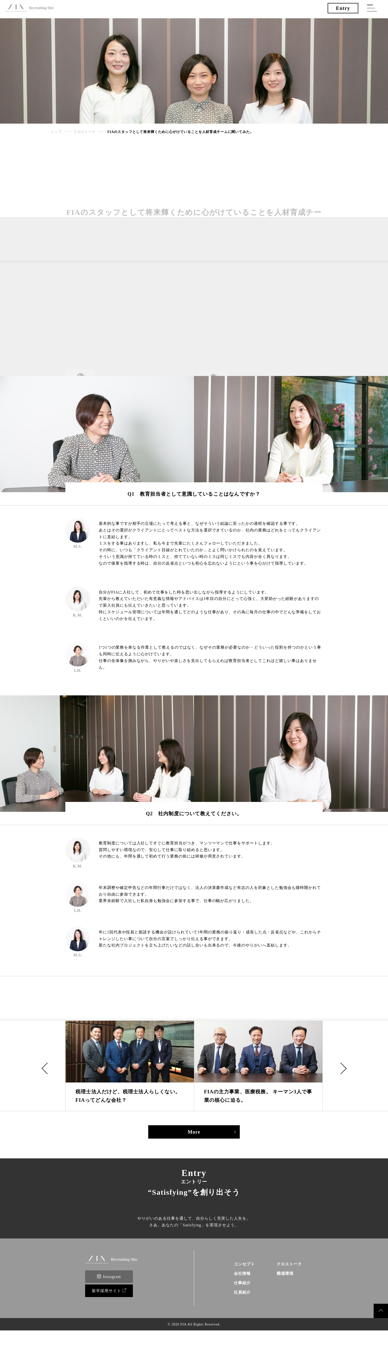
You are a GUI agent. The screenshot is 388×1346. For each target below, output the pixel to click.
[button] (45, 1067)
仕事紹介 (237, 1297)
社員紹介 (237, 1307)
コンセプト (240, 1277)
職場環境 (283, 1287)
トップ (56, 132)
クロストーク (85, 132)
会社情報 (237, 1287)
